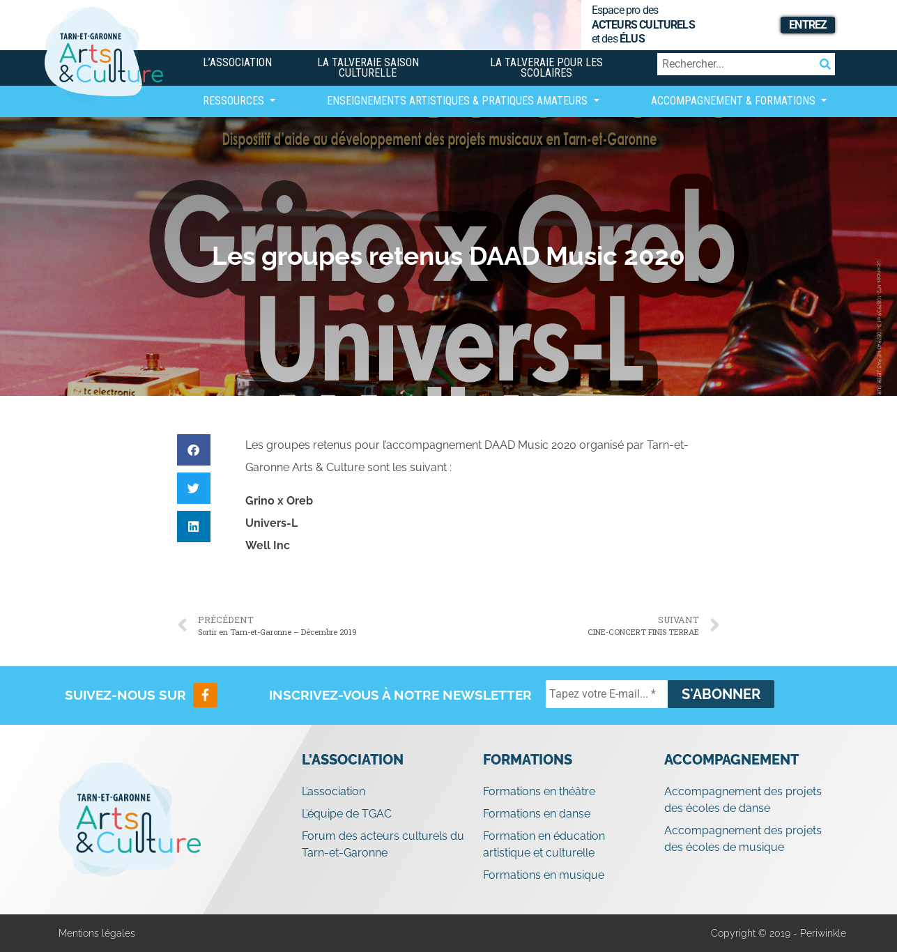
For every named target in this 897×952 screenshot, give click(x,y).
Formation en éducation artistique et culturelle (544, 844)
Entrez (808, 24)
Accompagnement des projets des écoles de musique (743, 839)
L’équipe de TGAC (347, 813)
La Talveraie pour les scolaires (546, 67)
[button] (193, 450)
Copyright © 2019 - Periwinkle (778, 933)
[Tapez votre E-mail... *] (607, 694)
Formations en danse (536, 813)
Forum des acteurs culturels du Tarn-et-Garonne (383, 844)
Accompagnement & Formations (734, 100)
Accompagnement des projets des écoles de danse (743, 800)
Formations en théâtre (539, 791)
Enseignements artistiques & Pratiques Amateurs (458, 100)
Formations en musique (543, 875)
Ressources (235, 100)
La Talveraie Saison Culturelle (368, 67)
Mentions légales (97, 933)
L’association (237, 62)
